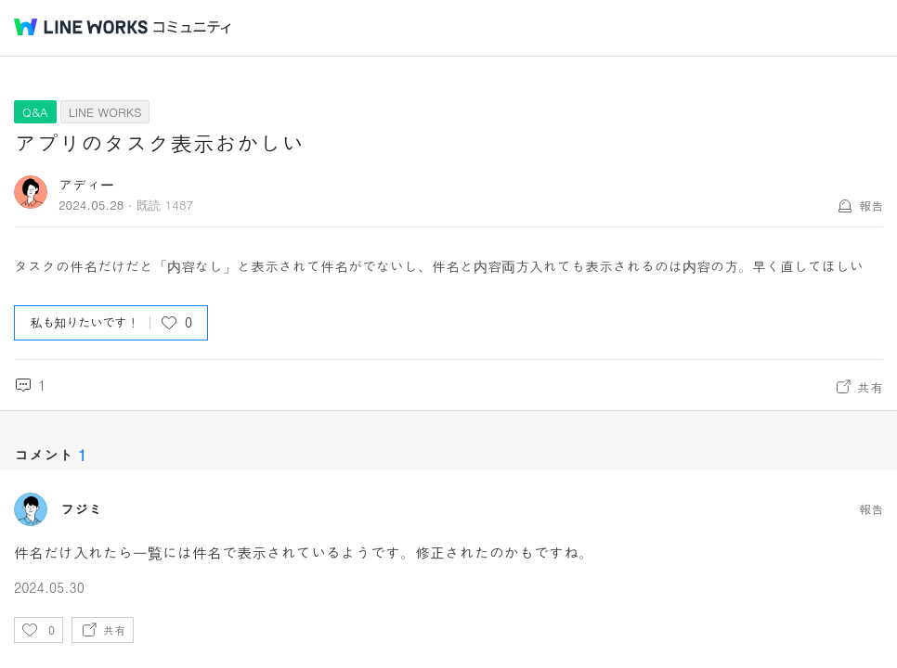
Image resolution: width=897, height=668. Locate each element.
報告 (871, 205)
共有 (870, 387)
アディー (86, 184)
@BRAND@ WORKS (81, 27)
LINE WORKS (105, 112)
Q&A (35, 112)
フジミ (81, 509)
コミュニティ (192, 27)
